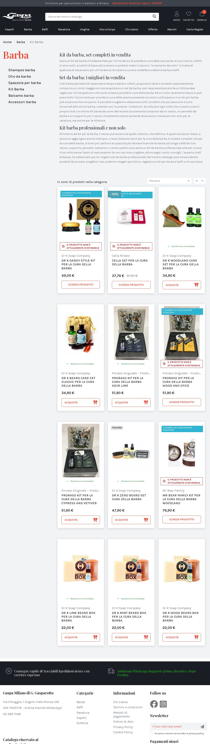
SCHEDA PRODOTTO (80, 285)
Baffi (80, 708)
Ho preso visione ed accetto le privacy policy (179, 734)
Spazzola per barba (24, 83)
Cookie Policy (123, 732)
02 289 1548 (12, 714)
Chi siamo (120, 702)
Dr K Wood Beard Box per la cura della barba (181, 617)
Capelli (82, 718)
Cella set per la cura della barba (130, 263)
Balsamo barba (21, 95)
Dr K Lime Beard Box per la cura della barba (78, 617)
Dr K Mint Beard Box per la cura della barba (129, 617)
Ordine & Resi (123, 722)
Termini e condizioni (128, 708)
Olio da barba (19, 76)
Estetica (82, 723)
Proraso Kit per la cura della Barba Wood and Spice (178, 382)
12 (200, 181)
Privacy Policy (123, 727)
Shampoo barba (21, 70)
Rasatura (83, 713)
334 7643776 (12, 708)
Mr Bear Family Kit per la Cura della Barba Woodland (181, 499)
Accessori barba (22, 102)
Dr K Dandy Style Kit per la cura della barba (78, 264)
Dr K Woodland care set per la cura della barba (181, 264)
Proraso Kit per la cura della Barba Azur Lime (127, 382)
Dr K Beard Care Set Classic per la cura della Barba (78, 382)
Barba (16, 55)
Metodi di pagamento (121, 715)
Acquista (182, 286)
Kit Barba (16, 89)
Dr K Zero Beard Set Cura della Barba (129, 498)
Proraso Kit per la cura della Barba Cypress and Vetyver (79, 499)
